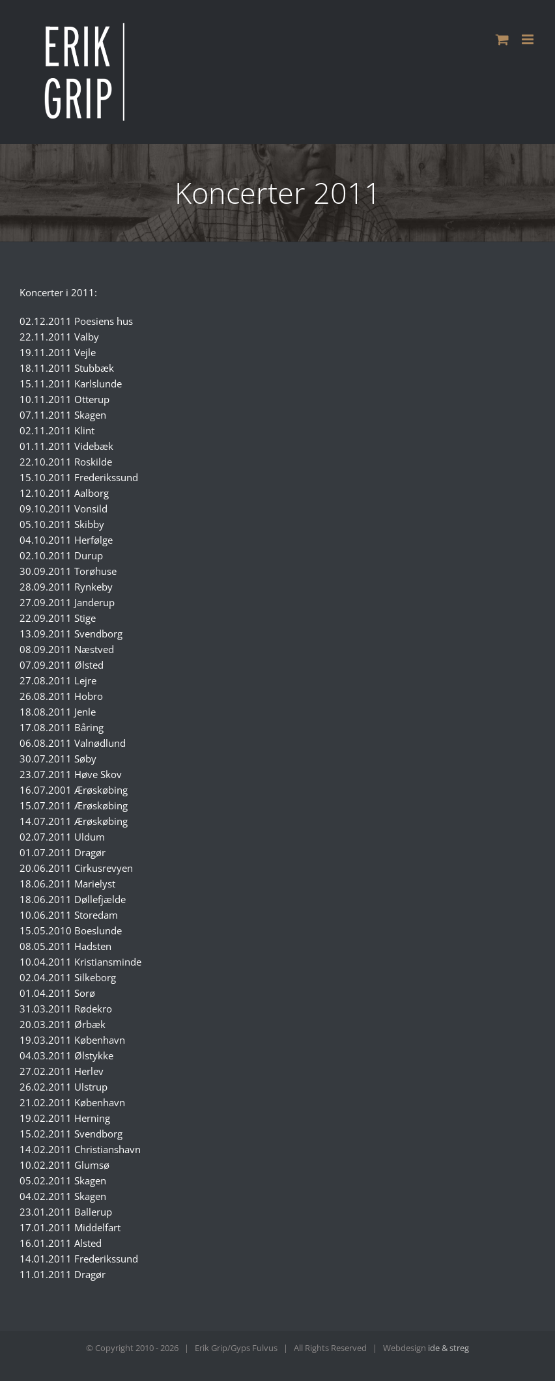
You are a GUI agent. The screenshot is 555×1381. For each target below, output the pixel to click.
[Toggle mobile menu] (528, 39)
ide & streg (448, 1348)
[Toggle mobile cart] (502, 39)
